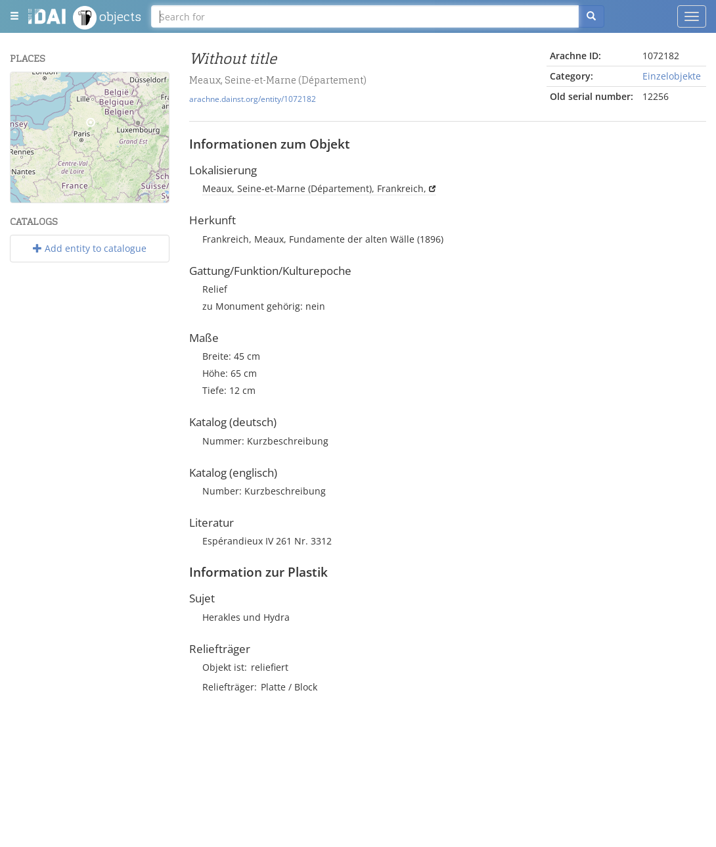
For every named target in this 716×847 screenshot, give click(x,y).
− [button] (28, 110)
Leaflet (37, 197)
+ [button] (28, 90)
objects (107, 18)
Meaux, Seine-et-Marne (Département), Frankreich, (314, 188)
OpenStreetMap (138, 197)
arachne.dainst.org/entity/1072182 (252, 98)
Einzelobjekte (671, 76)
